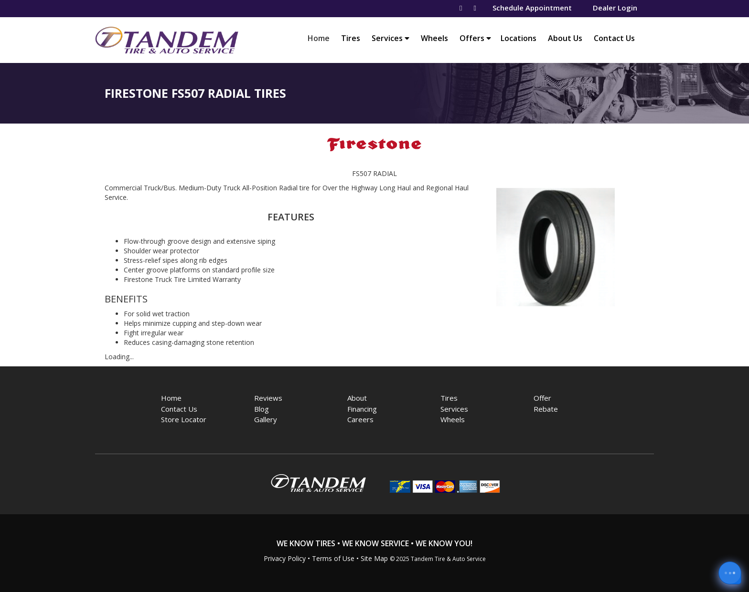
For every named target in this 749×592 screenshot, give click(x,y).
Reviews (268, 398)
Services (390, 38)
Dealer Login (615, 7)
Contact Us (614, 38)
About (357, 398)
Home (321, 37)
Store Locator (183, 419)
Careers (360, 419)
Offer (542, 398)
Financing (362, 409)
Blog (261, 409)
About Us (565, 38)
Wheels (434, 38)
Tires (350, 38)
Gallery (265, 419)
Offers (475, 38)
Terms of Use (333, 558)
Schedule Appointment (532, 7)
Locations (518, 38)
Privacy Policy (285, 558)
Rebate (546, 409)
